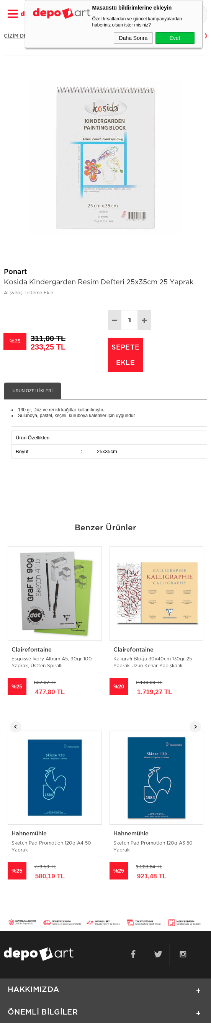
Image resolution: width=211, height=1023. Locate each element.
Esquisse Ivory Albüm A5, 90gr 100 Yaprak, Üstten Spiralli (51, 663)
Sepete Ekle (125, 355)
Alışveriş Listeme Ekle (28, 292)
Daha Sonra (133, 38)
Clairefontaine (31, 649)
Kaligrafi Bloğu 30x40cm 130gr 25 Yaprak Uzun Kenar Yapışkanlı (152, 663)
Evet (174, 38)
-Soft (63, 1013)
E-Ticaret (81, 1013)
